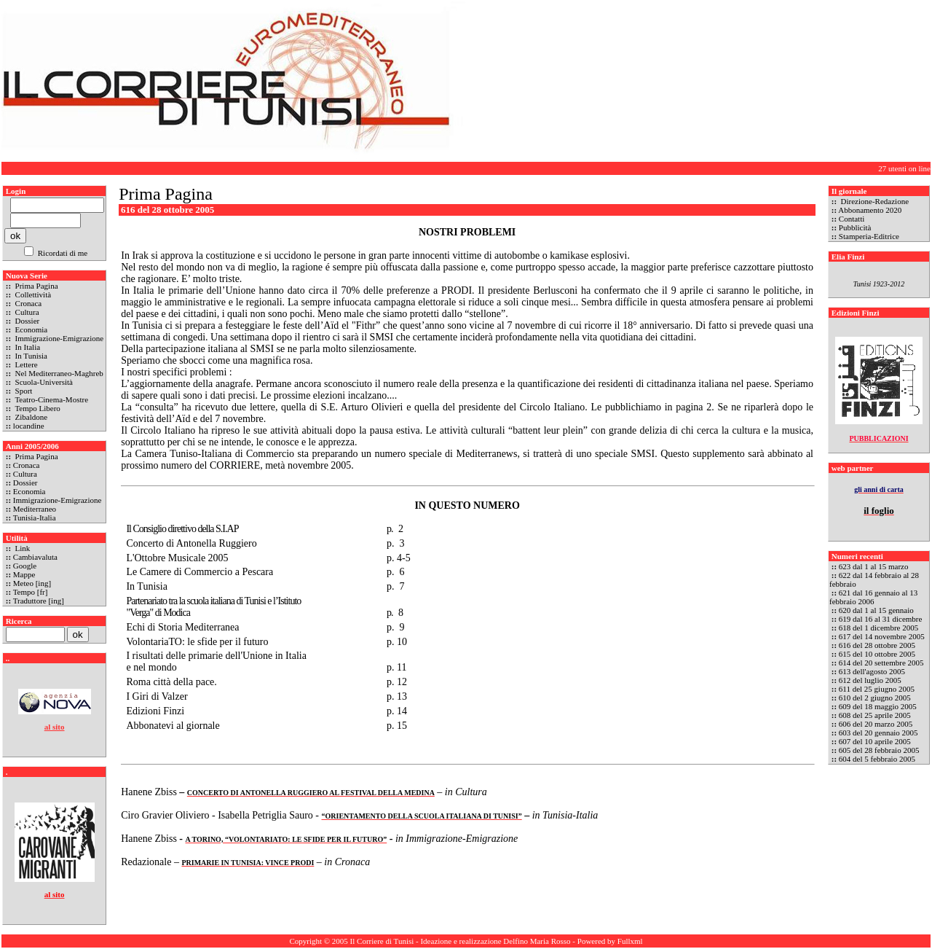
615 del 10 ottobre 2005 (877, 653)
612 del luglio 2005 (870, 680)
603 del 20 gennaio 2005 (878, 732)
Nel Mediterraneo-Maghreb (58, 373)
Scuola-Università (43, 382)
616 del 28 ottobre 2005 (877, 645)
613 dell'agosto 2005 (872, 671)
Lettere (25, 364)
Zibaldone (30, 417)
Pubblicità (855, 227)
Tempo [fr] (30, 591)
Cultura (26, 312)
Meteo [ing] (32, 583)
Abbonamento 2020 (869, 210)
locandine (28, 425)
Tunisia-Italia (34, 517)
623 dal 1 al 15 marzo (874, 566)
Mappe (24, 574)
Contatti (851, 218)
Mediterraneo (34, 508)
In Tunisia (30, 355)
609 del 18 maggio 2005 (878, 706)
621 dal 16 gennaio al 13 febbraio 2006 (873, 597)
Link (22, 548)
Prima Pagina (35, 285)
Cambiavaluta (35, 556)
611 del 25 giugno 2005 (877, 688)
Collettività (32, 294)
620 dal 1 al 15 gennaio (876, 610)
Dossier (26, 320)
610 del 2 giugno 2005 (875, 697)
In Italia (26, 347)
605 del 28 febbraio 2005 (879, 750)
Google (24, 565)
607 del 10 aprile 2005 (875, 741)
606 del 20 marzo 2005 (875, 723)
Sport (23, 390)
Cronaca (27, 303)
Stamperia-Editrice (869, 236)
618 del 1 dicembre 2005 (878, 627)
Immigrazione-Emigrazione (58, 338)
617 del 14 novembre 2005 (882, 636)
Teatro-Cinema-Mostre (50, 399)
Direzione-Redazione (874, 201)
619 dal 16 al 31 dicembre (881, 618)
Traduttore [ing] (38, 600)
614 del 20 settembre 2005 (881, 662)
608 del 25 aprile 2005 (875, 715)
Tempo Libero (36, 408)
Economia (30, 329)
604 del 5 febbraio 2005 (877, 758)
